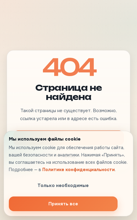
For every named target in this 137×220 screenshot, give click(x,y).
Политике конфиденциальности (78, 169)
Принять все (63, 204)
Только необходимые (63, 185)
